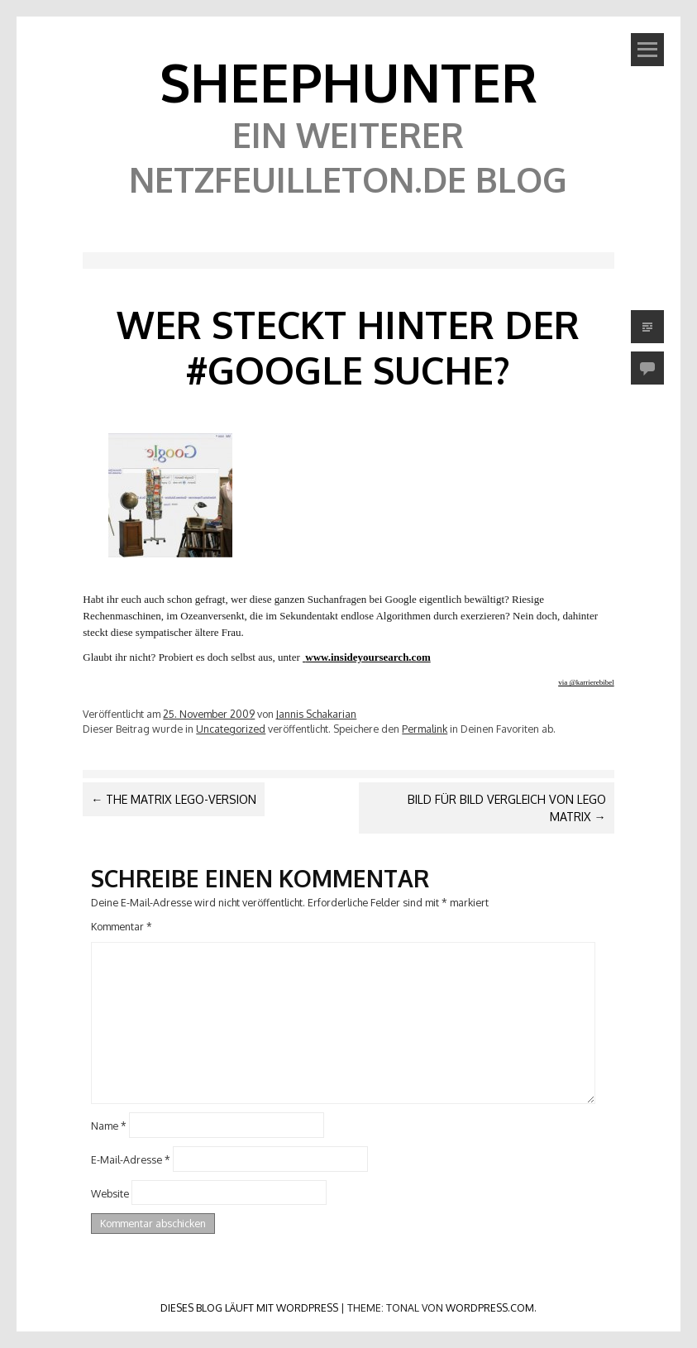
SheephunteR (348, 81)
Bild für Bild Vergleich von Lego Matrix (507, 808)
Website (110, 1192)
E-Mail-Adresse (130, 1159)
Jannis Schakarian (316, 713)
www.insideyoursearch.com (367, 657)
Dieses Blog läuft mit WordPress (249, 1307)
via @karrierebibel (586, 682)
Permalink (424, 728)
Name (109, 1125)
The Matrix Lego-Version (173, 799)
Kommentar (121, 926)
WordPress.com (490, 1307)
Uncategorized (230, 728)
